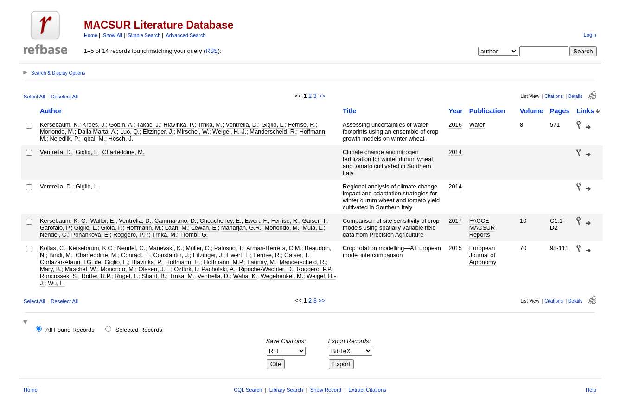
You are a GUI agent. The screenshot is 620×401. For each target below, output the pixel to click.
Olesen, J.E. (154, 268)
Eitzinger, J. (158, 131)
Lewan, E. (205, 227)
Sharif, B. (154, 275)
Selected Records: (139, 329)
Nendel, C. (54, 234)
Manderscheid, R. (272, 131)
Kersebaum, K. (59, 124)
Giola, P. (111, 227)
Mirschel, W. (193, 131)
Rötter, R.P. (97, 275)
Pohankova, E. (90, 234)
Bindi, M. (60, 255)
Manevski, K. (165, 248)
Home (90, 35)
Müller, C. (198, 248)
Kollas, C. (52, 248)
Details (575, 96)
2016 (454, 124)
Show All (112, 35)
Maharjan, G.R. (241, 227)
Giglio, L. (273, 124)
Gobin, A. (121, 124)
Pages (559, 111)
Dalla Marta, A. (97, 131)
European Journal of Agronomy (482, 255)
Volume (531, 111)
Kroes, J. (94, 124)
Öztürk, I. (186, 268)
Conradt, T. (135, 255)
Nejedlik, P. (64, 138)
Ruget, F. (126, 275)
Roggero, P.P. (131, 234)
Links (585, 111)
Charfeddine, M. (123, 152)
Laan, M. (176, 227)
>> (321, 95)
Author (51, 111)
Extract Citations (367, 390)
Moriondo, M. (57, 131)
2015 (454, 248)
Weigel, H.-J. (229, 131)
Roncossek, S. (59, 275)
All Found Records (69, 329)
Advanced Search (186, 35)
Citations (553, 96)
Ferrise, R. (302, 124)
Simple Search (144, 35)
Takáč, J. (148, 124)
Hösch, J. (121, 138)
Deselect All (64, 96)
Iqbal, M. (94, 138)
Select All (34, 96)
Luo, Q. (130, 131)
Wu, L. (56, 282)
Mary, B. (51, 268)
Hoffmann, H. (183, 262)
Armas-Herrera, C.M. (273, 248)
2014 (454, 152)
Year (455, 111)
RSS (212, 50)
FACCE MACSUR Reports (482, 227)
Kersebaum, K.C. (91, 248)
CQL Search (248, 390)
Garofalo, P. (55, 227)
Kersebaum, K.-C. (63, 220)
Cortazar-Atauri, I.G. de (70, 262)
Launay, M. (261, 262)
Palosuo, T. (228, 248)
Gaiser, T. (314, 220)
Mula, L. (313, 227)
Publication (487, 111)
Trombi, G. (194, 234)
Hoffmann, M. (144, 227)
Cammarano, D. (175, 220)
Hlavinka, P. (179, 124)
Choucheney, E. (221, 220)
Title (349, 111)
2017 (454, 220)
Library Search (286, 390)
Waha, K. (245, 275)
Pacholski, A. (218, 268)
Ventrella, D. (242, 124)
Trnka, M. (210, 124)
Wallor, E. (102, 220)
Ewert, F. (256, 220)
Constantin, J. (171, 255)
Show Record (325, 390)
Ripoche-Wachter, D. (266, 268)
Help (591, 390)
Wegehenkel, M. (282, 275)
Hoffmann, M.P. (224, 262)
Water (477, 124)
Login (590, 35)
